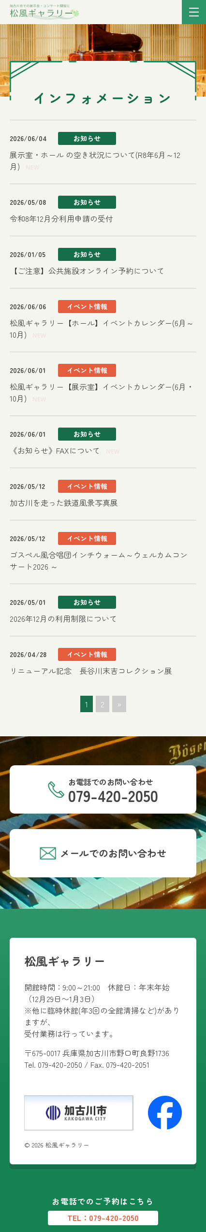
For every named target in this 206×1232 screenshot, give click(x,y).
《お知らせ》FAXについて (55, 450)
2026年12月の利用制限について (63, 618)
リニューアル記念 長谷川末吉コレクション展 (91, 670)
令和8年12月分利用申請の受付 (61, 218)
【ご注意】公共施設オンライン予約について (87, 270)
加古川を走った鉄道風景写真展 (64, 502)
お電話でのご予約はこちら (103, 1210)
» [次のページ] (119, 704)
